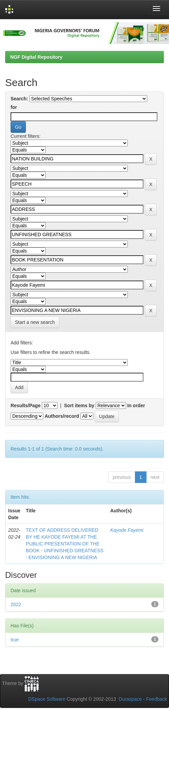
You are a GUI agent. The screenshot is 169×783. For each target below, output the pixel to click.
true (15, 639)
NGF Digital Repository (36, 57)
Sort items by (79, 405)
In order (136, 405)
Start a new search (35, 322)
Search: (19, 98)
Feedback (156, 699)
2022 (16, 604)
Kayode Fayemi (126, 530)
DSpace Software (46, 699)
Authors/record (62, 416)
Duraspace (130, 699)
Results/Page (26, 405)
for (14, 107)
